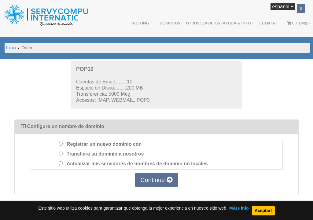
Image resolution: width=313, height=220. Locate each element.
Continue (156, 180)
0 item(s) (298, 23)
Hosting (140, 23)
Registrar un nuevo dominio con (100, 144)
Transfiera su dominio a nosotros (101, 153)
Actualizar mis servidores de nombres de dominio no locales (133, 163)
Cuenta (267, 23)
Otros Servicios (203, 23)
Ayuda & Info (237, 23)
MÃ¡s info (239, 208)
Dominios (170, 23)
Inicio (11, 47)
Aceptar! (263, 210)
